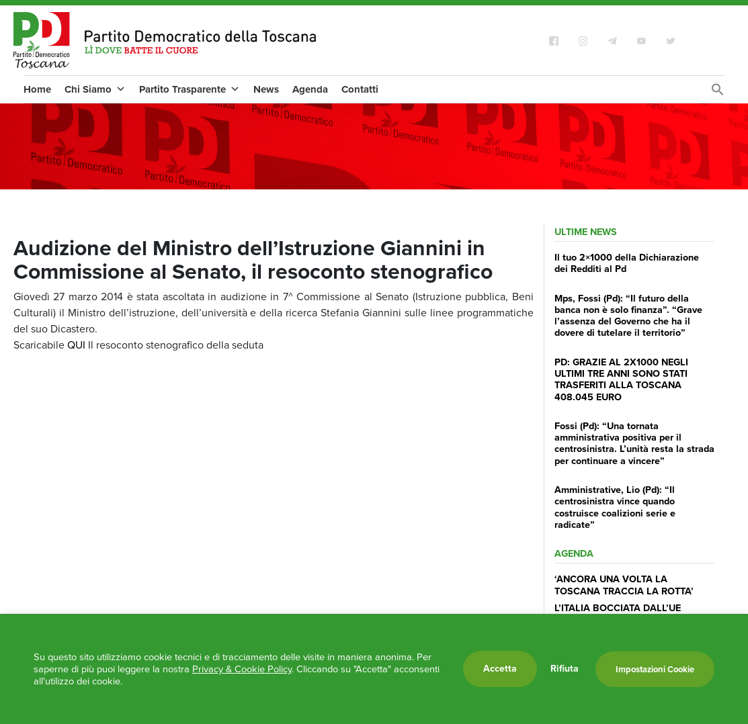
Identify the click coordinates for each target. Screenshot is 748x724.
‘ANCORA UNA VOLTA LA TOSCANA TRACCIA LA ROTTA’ (624, 585)
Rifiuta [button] (564, 669)
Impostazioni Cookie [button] (655, 669)
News (266, 89)
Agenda (310, 89)
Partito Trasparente (189, 89)
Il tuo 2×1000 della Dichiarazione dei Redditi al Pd (626, 263)
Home (37, 89)
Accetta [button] (500, 669)
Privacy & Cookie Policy (242, 669)
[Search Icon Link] (717, 93)
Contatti (359, 89)
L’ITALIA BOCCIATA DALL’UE (617, 607)
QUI (76, 345)
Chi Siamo (95, 89)
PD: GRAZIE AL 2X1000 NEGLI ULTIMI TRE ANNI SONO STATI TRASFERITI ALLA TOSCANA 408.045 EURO (621, 379)
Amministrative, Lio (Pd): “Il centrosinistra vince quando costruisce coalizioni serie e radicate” (614, 507)
